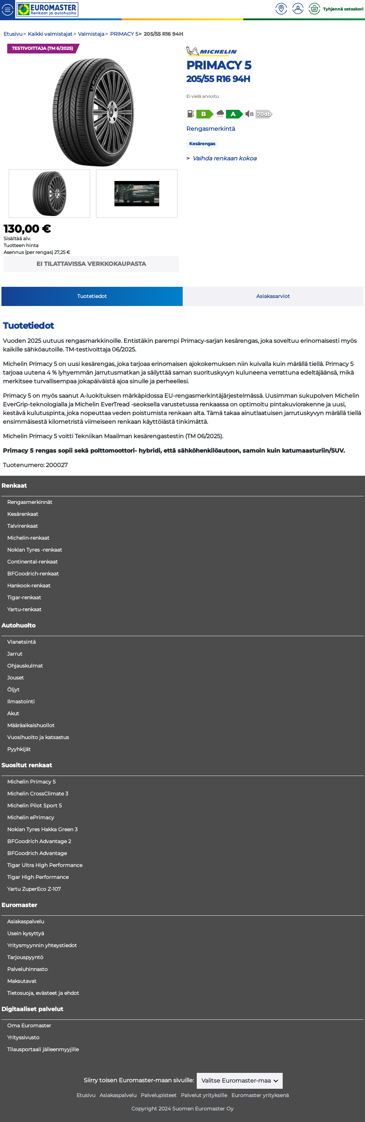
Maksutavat (21, 981)
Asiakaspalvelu (25, 921)
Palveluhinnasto (27, 969)
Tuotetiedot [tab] (92, 296)
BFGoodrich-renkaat (33, 573)
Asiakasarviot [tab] (273, 296)
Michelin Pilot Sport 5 (34, 805)
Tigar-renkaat (24, 597)
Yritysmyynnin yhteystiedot (42, 945)
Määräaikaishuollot (31, 725)
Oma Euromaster (29, 1025)
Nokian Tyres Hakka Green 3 (42, 829)
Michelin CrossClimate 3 (37, 793)
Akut (13, 713)
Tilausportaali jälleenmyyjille (43, 1049)
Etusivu (86, 1095)
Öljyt (13, 689)
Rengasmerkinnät (29, 502)
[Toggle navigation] (7, 9)
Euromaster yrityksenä (260, 1095)
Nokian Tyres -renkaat (34, 550)
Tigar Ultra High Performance (44, 865)
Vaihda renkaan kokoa (224, 158)
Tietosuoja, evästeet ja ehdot (43, 993)
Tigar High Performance (38, 877)
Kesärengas (202, 143)
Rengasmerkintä (210, 128)
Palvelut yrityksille (204, 1095)
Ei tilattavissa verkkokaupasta (91, 263)
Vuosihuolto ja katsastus (38, 737)
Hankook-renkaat (29, 585)
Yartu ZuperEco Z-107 (34, 889)
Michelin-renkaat (28, 538)
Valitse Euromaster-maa (236, 1080)
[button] (199, 114)
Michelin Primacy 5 (31, 781)
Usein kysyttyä (25, 933)
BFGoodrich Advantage (37, 853)
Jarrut (14, 654)
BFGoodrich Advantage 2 (39, 841)
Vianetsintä (21, 642)
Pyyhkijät (19, 749)
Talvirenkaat (22, 526)
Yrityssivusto (23, 1037)
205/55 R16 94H (218, 79)
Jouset (15, 677)
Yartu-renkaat (24, 609)
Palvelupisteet (159, 1095)
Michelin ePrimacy (30, 817)
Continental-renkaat (32, 561)
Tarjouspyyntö (25, 957)
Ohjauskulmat (25, 666)
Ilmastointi (21, 701)
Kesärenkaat (22, 514)
